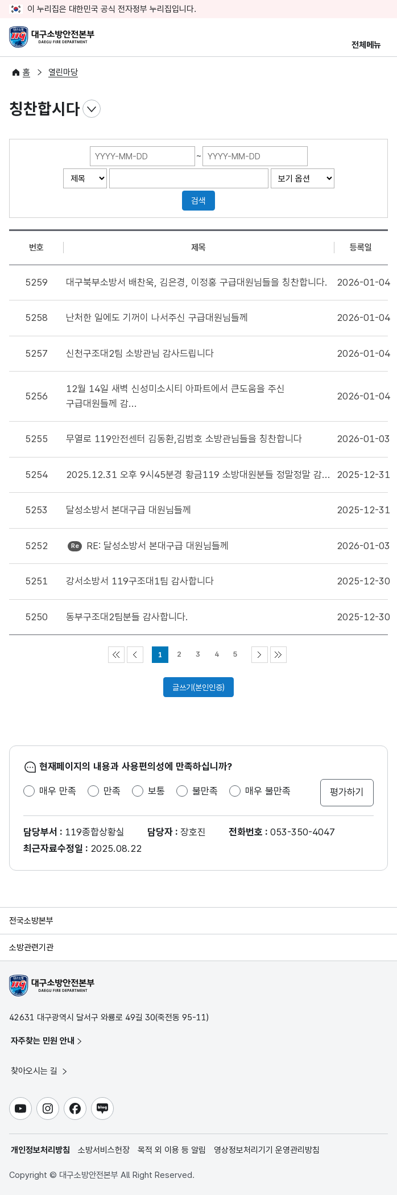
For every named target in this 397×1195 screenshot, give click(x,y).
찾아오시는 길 (40, 1071)
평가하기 (347, 792)
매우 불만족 (268, 791)
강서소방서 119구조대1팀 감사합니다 (140, 581)
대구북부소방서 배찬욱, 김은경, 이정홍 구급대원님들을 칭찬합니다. (197, 282)
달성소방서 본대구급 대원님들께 (128, 510)
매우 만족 (57, 791)
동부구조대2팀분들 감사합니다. (127, 617)
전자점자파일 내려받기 (356, 109)
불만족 (205, 791)
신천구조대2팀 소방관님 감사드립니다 (140, 353)
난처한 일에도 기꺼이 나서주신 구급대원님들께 (157, 317)
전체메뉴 (366, 45)
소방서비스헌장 (104, 1150)
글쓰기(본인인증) (198, 687)
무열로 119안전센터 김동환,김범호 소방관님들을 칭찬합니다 (184, 438)
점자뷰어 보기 (333, 109)
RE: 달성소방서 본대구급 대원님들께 (157, 545)
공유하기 (378, 109)
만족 (112, 791)
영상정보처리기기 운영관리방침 (267, 1150)
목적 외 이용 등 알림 (172, 1150)
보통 (156, 791)
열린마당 (63, 72)
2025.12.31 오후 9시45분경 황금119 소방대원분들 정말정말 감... (198, 474)
